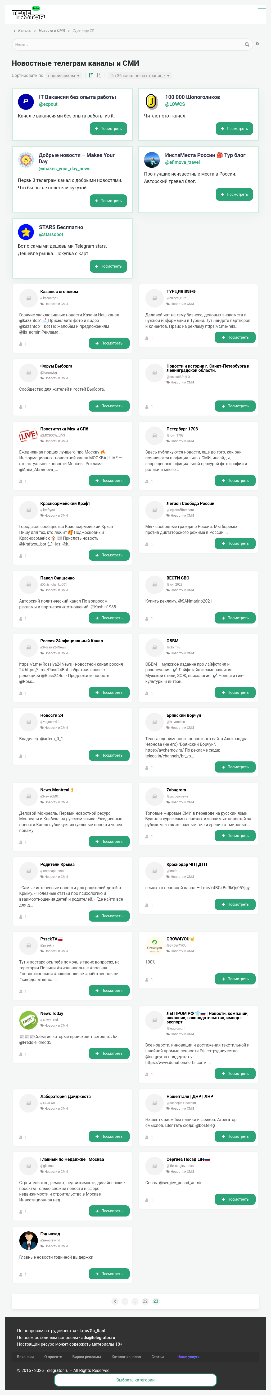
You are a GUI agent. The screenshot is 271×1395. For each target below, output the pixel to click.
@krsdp (171, 871)
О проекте (53, 1357)
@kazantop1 (49, 298)
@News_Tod (49, 1020)
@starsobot (51, 234)
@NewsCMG (49, 796)
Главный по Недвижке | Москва (72, 1159)
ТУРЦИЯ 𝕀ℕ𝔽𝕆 (181, 292)
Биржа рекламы (87, 1357)
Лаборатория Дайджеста (65, 1097)
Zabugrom (176, 790)
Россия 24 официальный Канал (71, 641)
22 (145, 1301)
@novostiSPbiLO (178, 377)
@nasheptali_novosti (181, 1103)
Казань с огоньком (59, 292)
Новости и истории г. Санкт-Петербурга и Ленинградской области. (207, 368)
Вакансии (25, 1357)
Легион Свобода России (190, 504)
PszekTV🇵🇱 (51, 939)
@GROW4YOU (176, 945)
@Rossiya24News (53, 647)
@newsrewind (50, 1240)
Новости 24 (51, 715)
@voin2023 (174, 584)
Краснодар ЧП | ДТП (186, 864)
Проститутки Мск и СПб (64, 429)
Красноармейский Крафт (65, 504)
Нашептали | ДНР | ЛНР (189, 1097)
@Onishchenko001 (53, 584)
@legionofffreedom (180, 510)
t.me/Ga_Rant (92, 1330)
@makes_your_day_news (65, 168)
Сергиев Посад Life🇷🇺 (188, 1159)
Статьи (157, 1357)
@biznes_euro (176, 298)
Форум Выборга (56, 366)
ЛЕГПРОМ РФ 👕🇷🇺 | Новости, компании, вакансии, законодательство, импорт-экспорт (207, 1018)
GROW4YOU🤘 (180, 939)
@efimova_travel (182, 162)
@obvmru (173, 647)
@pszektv (47, 945)
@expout (48, 104)
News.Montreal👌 (57, 790)
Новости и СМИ (56, 304)
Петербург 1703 (182, 429)
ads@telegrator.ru (98, 1337)
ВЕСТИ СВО (177, 578)
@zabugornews (177, 796)
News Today (52, 1014)
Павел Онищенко (57, 578)
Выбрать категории (135, 1380)
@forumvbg (48, 372)
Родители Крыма (57, 864)
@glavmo (47, 1166)
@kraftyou (47, 510)
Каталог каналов (126, 1357)
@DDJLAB (47, 1103)
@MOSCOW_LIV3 (52, 435)
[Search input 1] (127, 44)
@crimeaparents (52, 871)
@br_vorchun (175, 722)
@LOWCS (175, 104)
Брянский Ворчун (183, 715)
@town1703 (174, 435)
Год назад (50, 1234)
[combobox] (64, 75)
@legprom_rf (175, 1028)
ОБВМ (172, 641)
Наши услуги (189, 1357)
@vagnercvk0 (50, 722)
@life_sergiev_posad (180, 1166)
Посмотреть (108, 129)
